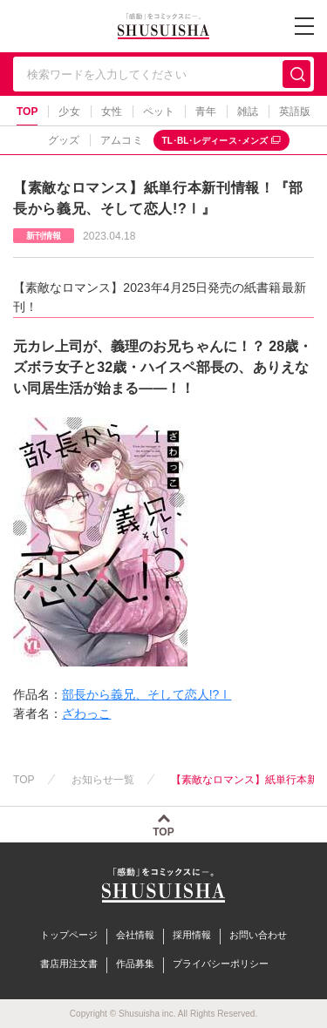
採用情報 (192, 935)
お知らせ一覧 (103, 780)
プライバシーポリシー (221, 963)
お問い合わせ (258, 935)
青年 (205, 111)
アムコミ (121, 140)
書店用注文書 (69, 963)
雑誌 (247, 111)
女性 (111, 111)
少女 (68, 111)
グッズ (63, 140)
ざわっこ (86, 713)
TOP (27, 111)
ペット (158, 111)
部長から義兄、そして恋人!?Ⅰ (146, 694)
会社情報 (135, 935)
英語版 (294, 111)
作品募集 (135, 963)
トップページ (69, 935)
